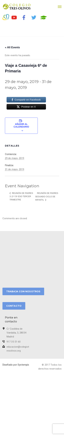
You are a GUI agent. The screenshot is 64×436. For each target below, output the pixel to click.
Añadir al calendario (21, 125)
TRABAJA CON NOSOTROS (23, 291)
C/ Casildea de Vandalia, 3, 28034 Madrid (16, 332)
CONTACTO (13, 305)
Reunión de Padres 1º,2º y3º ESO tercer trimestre (21, 196)
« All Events (12, 47)
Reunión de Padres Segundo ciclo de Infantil (46, 196)
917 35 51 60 (14, 341)
